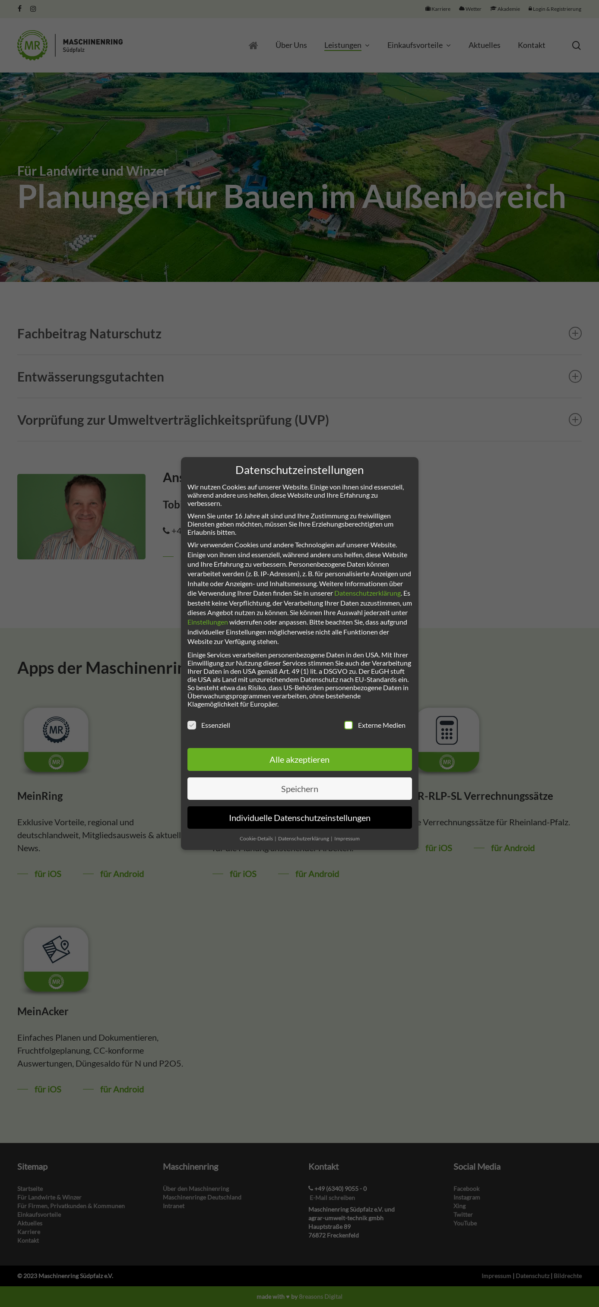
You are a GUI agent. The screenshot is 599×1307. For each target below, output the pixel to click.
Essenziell (208, 725)
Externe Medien (375, 725)
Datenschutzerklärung (367, 593)
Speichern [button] (299, 788)
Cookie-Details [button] (257, 838)
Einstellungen (207, 622)
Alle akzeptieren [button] (299, 759)
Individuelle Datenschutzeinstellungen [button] (300, 817)
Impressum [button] (347, 838)
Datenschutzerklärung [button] (304, 838)
